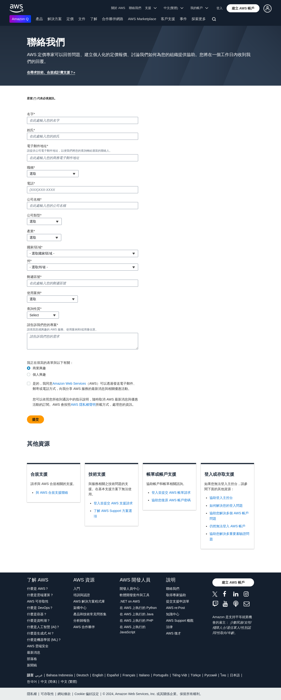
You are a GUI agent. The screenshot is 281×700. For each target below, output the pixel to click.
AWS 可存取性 (37, 601)
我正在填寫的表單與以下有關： (50, 363)
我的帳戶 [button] (199, 8)
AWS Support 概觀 (179, 620)
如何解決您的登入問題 (226, 505)
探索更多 (199, 19)
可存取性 (47, 694)
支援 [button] (151, 8)
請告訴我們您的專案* (42, 325)
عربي (39, 675)
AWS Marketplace (142, 19)
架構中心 (80, 608)
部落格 (32, 659)
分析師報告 (81, 620)
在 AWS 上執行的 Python (138, 608)
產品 (39, 19)
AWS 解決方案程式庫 (89, 601)
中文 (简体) (49, 681)
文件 (81, 19)
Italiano (144, 675)
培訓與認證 (81, 595)
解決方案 (55, 19)
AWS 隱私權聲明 (83, 404)
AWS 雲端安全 (37, 646)
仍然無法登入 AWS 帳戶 (227, 526)
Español (113, 675)
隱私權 (32, 694)
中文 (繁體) (69, 681)
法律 (169, 627)
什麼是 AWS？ (37, 588)
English (97, 675)
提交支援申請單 (177, 601)
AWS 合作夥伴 (84, 627)
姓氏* (31, 130)
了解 (93, 19)
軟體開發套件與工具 (134, 595)
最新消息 (33, 652)
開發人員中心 (130, 588)
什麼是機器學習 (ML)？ (44, 640)
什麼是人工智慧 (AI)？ (43, 627)
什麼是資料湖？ (38, 620)
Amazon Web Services (69, 383)
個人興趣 (39, 374)
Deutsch (82, 675)
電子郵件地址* (37, 146)
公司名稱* (34, 199)
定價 (70, 19)
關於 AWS (118, 8)
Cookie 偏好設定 (87, 694)
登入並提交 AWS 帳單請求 (171, 492)
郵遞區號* (34, 277)
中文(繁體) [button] (174, 8)
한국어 (32, 681)
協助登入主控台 (221, 498)
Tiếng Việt (179, 675)
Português (160, 675)
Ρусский (211, 675)
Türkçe (196, 675)
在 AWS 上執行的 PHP (136, 620)
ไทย (223, 675)
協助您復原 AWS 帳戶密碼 (171, 500)
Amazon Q (20, 19)
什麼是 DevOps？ (40, 608)
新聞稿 (32, 665)
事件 (183, 19)
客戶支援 (168, 19)
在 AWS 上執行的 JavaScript (132, 629)
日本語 (235, 675)
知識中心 (172, 614)
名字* (31, 114)
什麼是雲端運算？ (40, 595)
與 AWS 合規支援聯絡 (52, 492)
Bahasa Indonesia (59, 675)
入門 (76, 588)
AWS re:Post (175, 608)
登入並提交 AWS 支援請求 (113, 503)
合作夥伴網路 (112, 19)
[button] (243, 8)
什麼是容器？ (37, 614)
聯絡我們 (135, 8)
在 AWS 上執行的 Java (137, 614)
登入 (219, 8)
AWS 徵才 (173, 633)
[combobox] (53, 173)
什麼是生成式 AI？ (40, 633)
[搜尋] (214, 20)
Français (129, 675)
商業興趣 (39, 368)
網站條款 (64, 694)
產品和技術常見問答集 (89, 614)
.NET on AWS (130, 601)
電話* (31, 183)
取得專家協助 (176, 595)
